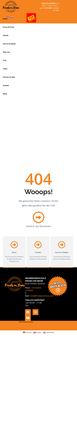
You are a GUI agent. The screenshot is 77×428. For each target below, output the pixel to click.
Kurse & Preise (8, 27)
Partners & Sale (9, 77)
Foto (4, 60)
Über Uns (6, 52)
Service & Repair (9, 44)
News (5, 94)
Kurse (14, 252)
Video (5, 69)
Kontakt (6, 85)
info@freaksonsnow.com (42, 295)
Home (5, 19)
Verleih (5, 35)
